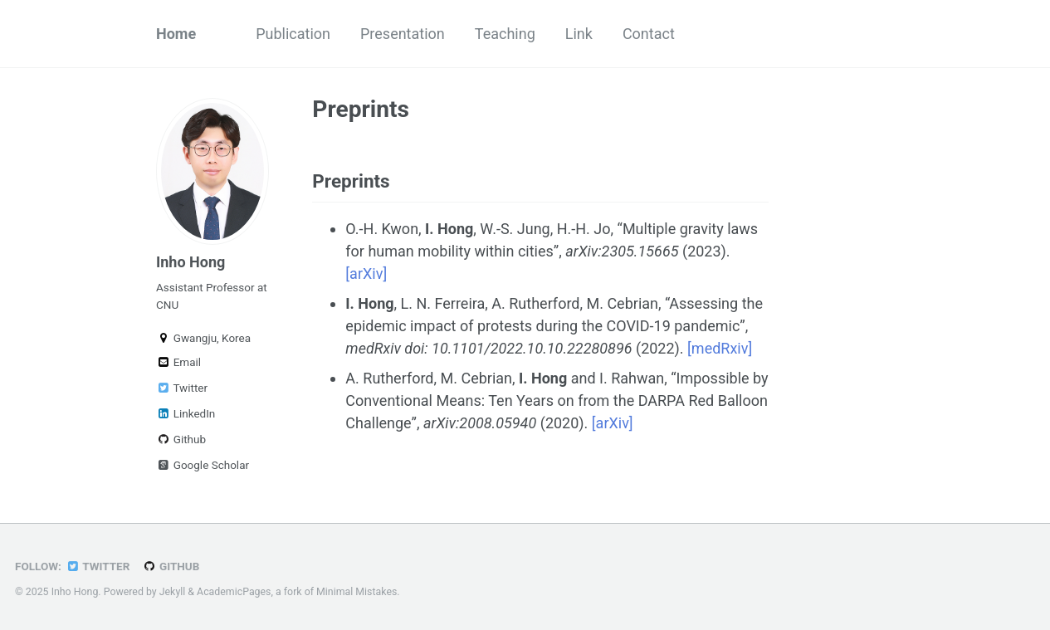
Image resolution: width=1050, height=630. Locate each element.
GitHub (170, 566)
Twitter (182, 387)
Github (181, 439)
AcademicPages (234, 592)
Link (579, 33)
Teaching (505, 33)
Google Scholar (202, 464)
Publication (293, 33)
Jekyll (172, 592)
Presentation (402, 33)
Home (176, 33)
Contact (649, 33)
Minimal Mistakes (356, 592)
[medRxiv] (719, 348)
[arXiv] (366, 273)
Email (178, 362)
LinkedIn (185, 413)
